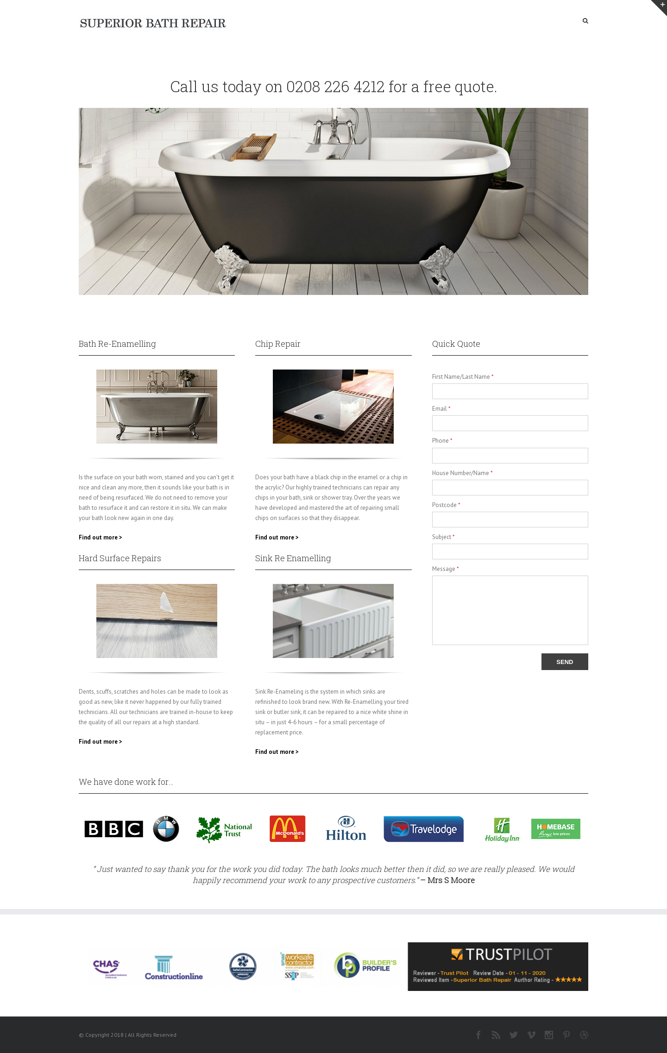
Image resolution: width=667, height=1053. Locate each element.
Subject (443, 537)
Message (445, 569)
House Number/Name (462, 473)
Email (441, 409)
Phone (442, 441)
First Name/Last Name (463, 377)
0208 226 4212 (335, 86)
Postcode (446, 505)
